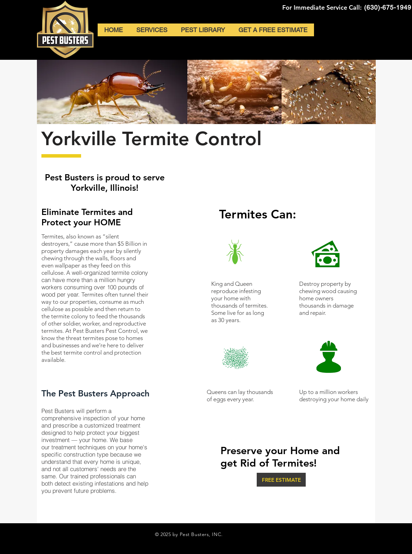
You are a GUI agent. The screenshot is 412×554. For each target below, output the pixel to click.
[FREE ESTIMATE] (281, 480)
